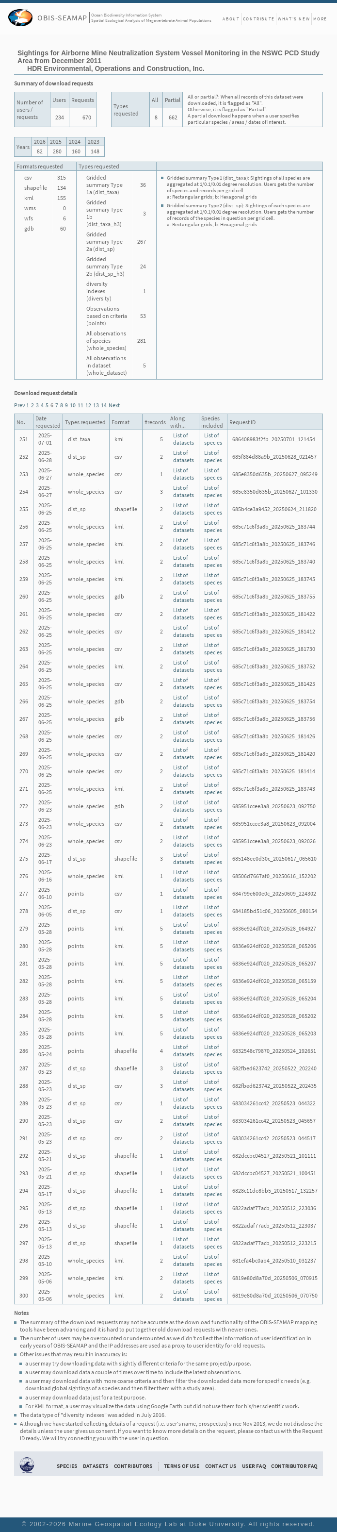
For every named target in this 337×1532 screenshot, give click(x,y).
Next (114, 405)
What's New (294, 18)
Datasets (96, 1466)
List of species (213, 439)
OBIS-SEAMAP (62, 17)
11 (80, 405)
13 (96, 405)
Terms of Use (182, 1466)
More (320, 18)
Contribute (259, 18)
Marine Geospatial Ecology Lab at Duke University (156, 1524)
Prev (19, 405)
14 (104, 405)
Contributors (133, 1466)
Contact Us (221, 1466)
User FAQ (254, 1466)
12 (88, 405)
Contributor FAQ (294, 1466)
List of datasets (183, 439)
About (231, 18)
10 (73, 405)
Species (67, 1466)
